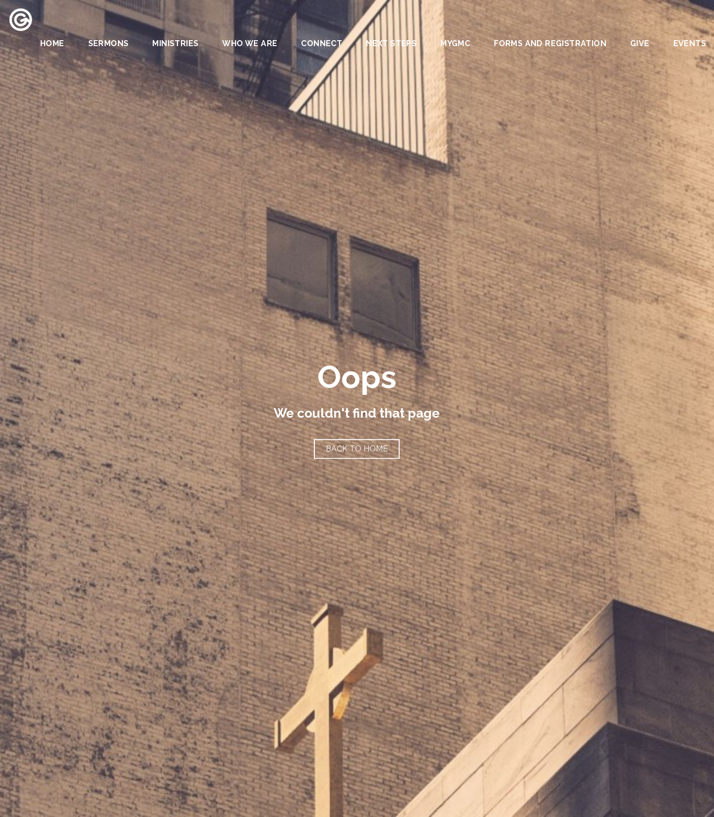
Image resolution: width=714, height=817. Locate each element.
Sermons (108, 44)
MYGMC (455, 44)
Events (689, 44)
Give (640, 44)
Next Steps (391, 44)
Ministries (175, 44)
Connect (321, 44)
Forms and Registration (550, 44)
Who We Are (249, 44)
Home (52, 44)
